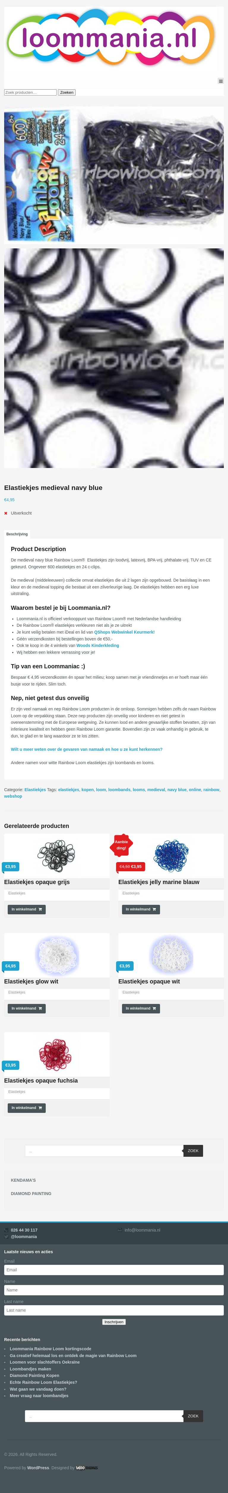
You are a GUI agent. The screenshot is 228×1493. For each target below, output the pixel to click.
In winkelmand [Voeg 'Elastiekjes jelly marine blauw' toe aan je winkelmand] (138, 909)
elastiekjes (68, 789)
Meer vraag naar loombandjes (39, 1395)
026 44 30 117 (24, 1230)
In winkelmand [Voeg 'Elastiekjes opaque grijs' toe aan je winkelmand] (24, 909)
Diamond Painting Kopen (34, 1375)
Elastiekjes (35, 789)
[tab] (17, 534)
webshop (13, 796)
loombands (119, 789)
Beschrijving (17, 534)
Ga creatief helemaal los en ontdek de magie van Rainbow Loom (73, 1355)
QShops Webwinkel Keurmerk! (124, 632)
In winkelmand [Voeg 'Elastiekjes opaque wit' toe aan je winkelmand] (138, 1008)
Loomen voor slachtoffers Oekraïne (45, 1362)
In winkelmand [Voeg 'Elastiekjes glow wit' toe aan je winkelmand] (24, 1008)
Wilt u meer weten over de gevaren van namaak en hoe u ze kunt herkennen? (87, 749)
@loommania (24, 1236)
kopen (88, 789)
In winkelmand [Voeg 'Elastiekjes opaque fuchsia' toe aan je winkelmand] (24, 1108)
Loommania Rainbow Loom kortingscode (50, 1348)
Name (9, 1281)
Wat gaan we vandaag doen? (38, 1389)
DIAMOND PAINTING (31, 1193)
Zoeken (66, 92)
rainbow (211, 789)
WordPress (38, 1467)
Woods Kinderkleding (98, 645)
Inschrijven (114, 1322)
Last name (13, 1301)
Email (9, 1261)
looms (139, 789)
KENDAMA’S (23, 1180)
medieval (156, 789)
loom (101, 789)
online (195, 789)
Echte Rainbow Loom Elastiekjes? (43, 1382)
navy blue (177, 789)
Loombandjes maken (30, 1369)
